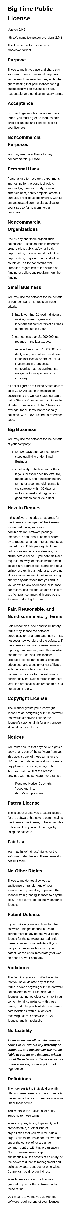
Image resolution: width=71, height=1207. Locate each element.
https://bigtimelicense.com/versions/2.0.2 (35, 37)
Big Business (36, 599)
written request (25, 493)
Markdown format (19, 50)
